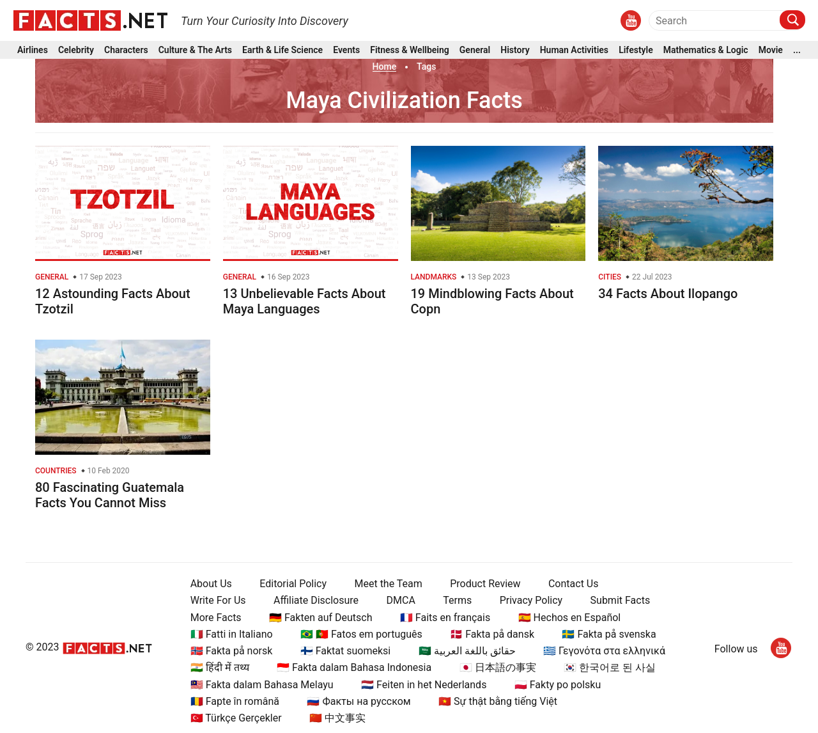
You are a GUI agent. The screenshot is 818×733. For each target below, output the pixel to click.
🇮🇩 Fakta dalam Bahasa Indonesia (354, 667)
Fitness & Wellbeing (409, 50)
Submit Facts (620, 600)
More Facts (216, 617)
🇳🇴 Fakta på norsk (231, 651)
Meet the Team (388, 584)
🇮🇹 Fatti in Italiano (231, 634)
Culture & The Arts (195, 50)
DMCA (401, 600)
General (474, 50)
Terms (457, 600)
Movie (771, 50)
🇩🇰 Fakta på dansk (492, 634)
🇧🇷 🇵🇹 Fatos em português (361, 634)
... (797, 50)
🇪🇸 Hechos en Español (569, 617)
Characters (126, 50)
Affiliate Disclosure (316, 600)
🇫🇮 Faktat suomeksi (345, 651)
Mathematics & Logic (705, 50)
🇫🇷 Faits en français (445, 617)
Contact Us (573, 584)
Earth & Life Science (282, 50)
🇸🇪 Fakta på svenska (609, 634)
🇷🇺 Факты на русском (358, 701)
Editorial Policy (293, 584)
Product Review (485, 584)
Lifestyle (636, 50)
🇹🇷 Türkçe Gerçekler (236, 718)
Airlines (32, 50)
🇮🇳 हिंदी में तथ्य (219, 667)
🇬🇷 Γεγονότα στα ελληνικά (604, 651)
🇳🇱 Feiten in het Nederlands (423, 685)
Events (346, 50)
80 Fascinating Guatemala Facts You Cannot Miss (109, 495)
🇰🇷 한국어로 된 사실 (610, 667)
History (514, 50)
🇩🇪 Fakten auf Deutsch (320, 617)
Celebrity (76, 50)
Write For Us (218, 600)
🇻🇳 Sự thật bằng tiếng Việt (497, 701)
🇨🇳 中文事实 (337, 718)
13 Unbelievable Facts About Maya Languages (304, 301)
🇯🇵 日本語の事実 (497, 667)
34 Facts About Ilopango (667, 293)
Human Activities (574, 50)
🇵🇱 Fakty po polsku (557, 685)
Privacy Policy (531, 600)
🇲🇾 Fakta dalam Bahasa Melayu (262, 685)
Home (385, 66)
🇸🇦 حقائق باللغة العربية (467, 651)
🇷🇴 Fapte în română (234, 701)
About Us (211, 584)
